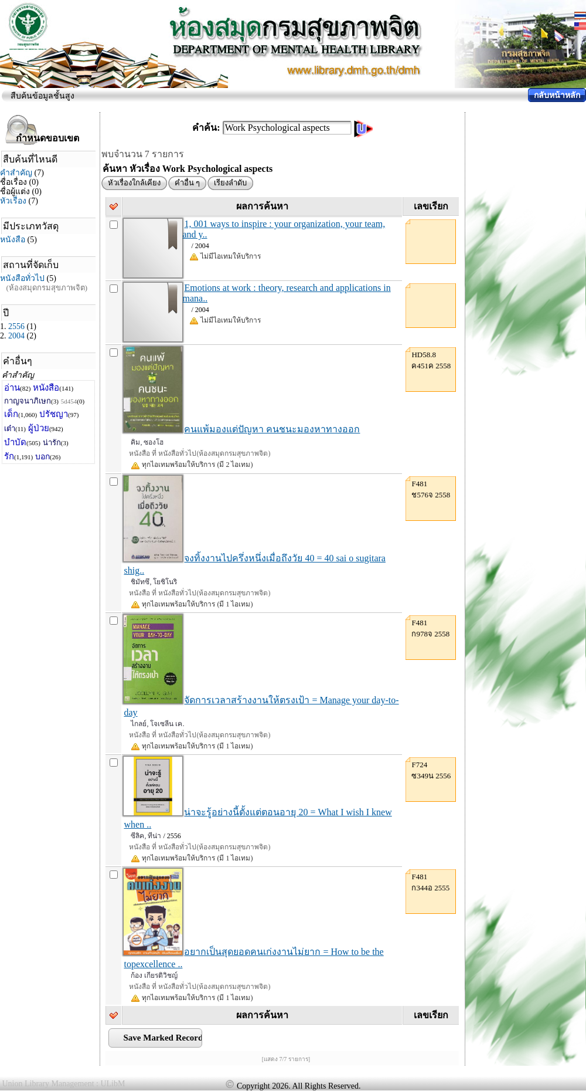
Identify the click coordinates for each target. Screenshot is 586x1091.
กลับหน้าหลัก (557, 95)
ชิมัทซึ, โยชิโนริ (154, 582)
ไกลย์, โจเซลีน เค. (157, 724)
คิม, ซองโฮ (147, 442)
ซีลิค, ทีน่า (146, 836)
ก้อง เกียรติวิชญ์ (154, 975)
